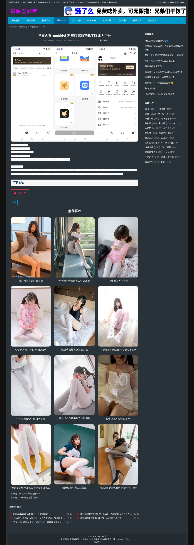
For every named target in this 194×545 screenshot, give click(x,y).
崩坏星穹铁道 (170, 140)
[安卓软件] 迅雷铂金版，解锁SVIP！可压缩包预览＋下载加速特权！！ (44, 522)
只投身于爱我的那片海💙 (157, 41)
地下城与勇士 (167, 112)
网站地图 (97, 541)
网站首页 (16, 20)
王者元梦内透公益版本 (29, 493)
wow (150, 155)
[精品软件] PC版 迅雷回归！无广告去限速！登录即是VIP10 (39, 517)
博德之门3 (152, 136)
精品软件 (46, 20)
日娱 (150, 164)
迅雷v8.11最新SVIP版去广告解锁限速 (29, 513)
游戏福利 (152, 150)
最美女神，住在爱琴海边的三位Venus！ (164, 71)
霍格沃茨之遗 (170, 150)
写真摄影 (152, 20)
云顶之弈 (152, 140)
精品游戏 (137, 20)
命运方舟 (169, 136)
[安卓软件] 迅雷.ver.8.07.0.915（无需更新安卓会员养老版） (106, 513)
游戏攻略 (168, 145)
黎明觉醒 (152, 145)
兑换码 (151, 122)
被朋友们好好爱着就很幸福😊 (159, 82)
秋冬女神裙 (150, 87)
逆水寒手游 (169, 117)
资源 (150, 108)
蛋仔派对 (152, 131)
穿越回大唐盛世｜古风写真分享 (160, 76)
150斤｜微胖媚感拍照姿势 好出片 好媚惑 (164, 55)
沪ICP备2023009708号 (97, 536)
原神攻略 (152, 117)
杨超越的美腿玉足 (153, 65)
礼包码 (165, 122)
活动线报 (122, 20)
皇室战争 (173, 159)
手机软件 (61, 20)
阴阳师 (167, 131)
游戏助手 (76, 20)
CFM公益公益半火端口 (30, 497)
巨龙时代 (164, 155)
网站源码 (31, 20)
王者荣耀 (164, 108)
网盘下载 (22, 192)
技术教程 (91, 20)
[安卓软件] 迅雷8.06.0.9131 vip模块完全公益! (99, 517)
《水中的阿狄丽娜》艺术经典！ (160, 93)
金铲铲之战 (164, 126)
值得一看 (107, 20)
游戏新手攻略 (154, 159)
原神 (150, 112)
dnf (149, 126)
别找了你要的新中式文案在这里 (160, 60)
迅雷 (14, 202)
